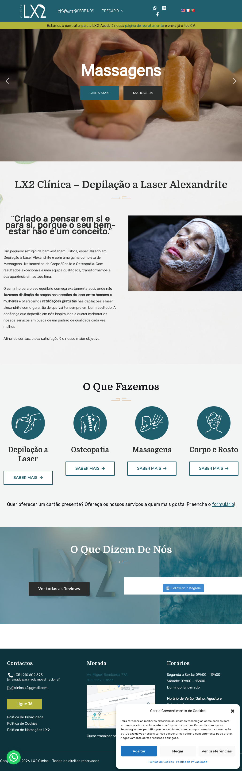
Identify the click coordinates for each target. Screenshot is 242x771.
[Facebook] (157, 14)
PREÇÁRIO (112, 11)
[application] (120, 11)
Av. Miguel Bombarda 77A (107, 675)
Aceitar (139, 751)
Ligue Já (24, 704)
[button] (232, 711)
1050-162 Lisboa (100, 680)
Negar (177, 751)
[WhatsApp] (155, 8)
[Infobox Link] (28, 438)
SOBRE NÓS (84, 11)
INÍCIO (62, 11)
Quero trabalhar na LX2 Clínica (111, 736)
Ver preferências (217, 751)
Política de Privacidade (191, 761)
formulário (223, 504)
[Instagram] (164, 8)
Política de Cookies (161, 761)
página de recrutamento (144, 25)
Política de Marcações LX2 (28, 730)
